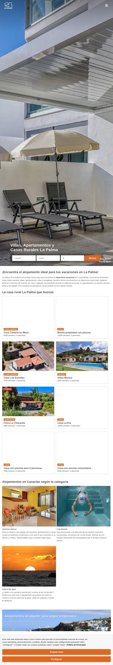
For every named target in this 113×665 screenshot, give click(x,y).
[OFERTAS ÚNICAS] (29, 506)
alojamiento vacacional (65, 277)
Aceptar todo (56, 652)
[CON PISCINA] (83, 506)
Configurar (56, 659)
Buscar (92, 258)
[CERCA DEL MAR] (29, 566)
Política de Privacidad (76, 645)
